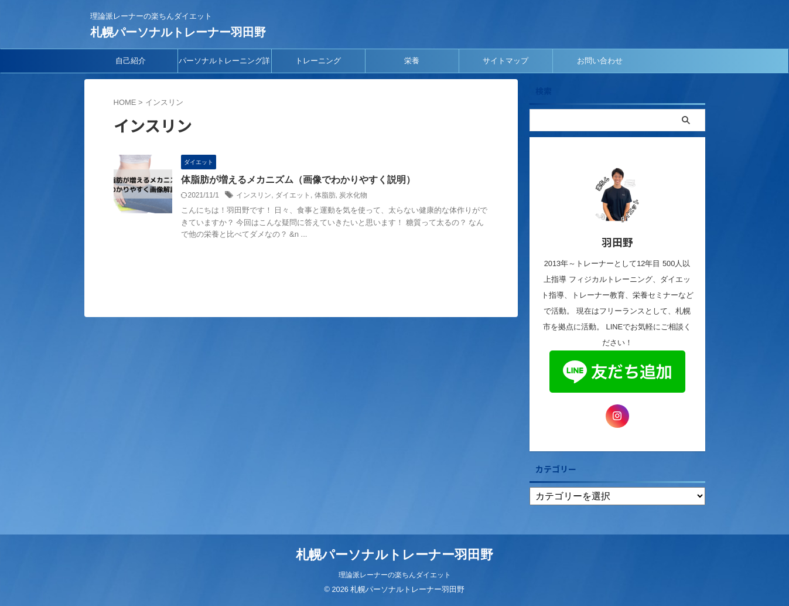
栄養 (411, 60)
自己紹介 (130, 60)
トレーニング (318, 60)
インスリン (253, 195)
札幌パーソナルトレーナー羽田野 (178, 32)
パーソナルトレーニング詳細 (224, 64)
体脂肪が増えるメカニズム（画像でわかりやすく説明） (298, 180)
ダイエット (292, 195)
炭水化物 (353, 195)
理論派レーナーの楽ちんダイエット (395, 575)
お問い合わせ (600, 60)
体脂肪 (325, 195)
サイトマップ (505, 60)
